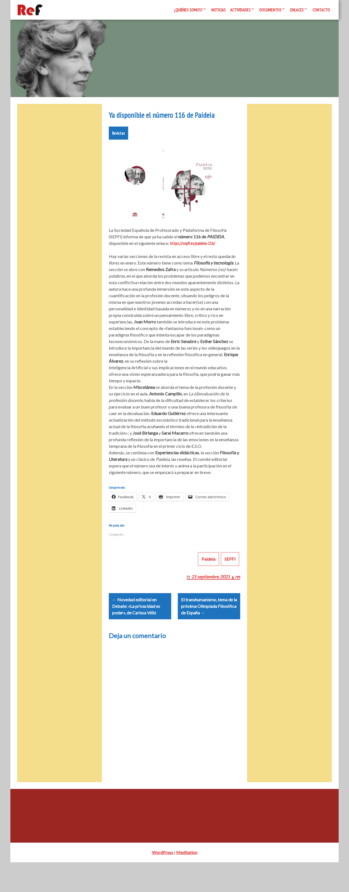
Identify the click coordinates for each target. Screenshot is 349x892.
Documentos (270, 10)
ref (237, 599)
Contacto (321, 10)
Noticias (218, 10)
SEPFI (230, 581)
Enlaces (297, 10)
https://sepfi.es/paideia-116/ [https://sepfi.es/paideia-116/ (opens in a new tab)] (192, 259)
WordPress (162, 882)
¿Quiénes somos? (188, 10)
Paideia (208, 581)
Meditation (186, 882)
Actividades (240, 10)
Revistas (118, 149)
